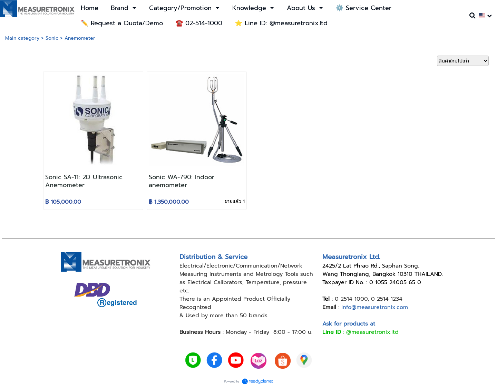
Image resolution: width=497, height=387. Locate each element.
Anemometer (80, 38)
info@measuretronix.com (374, 307)
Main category (22, 38)
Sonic (52, 38)
